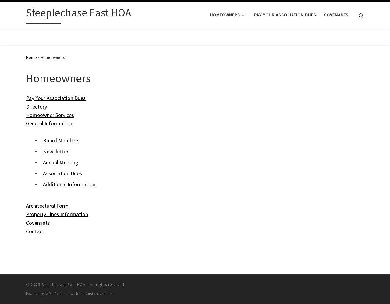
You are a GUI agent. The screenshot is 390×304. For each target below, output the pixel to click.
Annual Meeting (60, 162)
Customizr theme (100, 293)
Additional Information (69, 184)
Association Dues (62, 173)
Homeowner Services (50, 115)
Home (31, 57)
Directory (36, 106)
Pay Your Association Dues (56, 98)
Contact (35, 231)
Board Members (61, 140)
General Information (49, 123)
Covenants (38, 222)
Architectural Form (47, 205)
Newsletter (56, 151)
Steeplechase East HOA (63, 284)
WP (48, 293)
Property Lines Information (57, 214)
